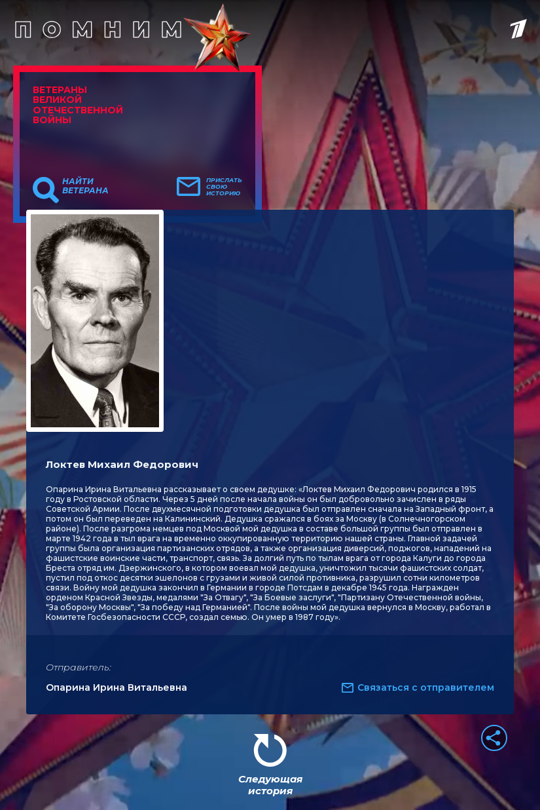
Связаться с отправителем (425, 687)
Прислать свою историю (224, 187)
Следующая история (270, 785)
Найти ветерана (85, 186)
